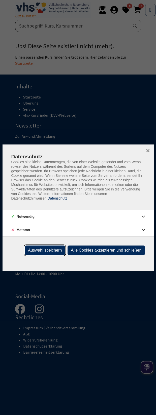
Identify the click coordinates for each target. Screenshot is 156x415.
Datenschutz (57, 198)
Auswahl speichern (45, 250)
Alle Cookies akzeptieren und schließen (106, 250)
